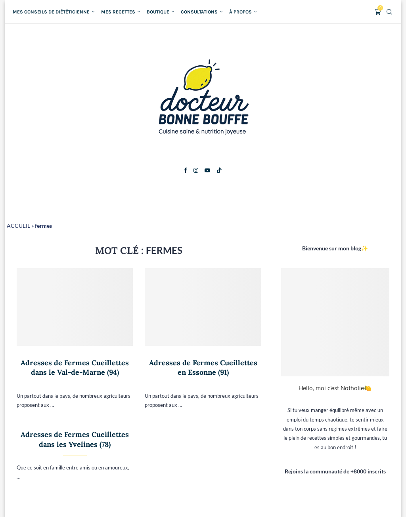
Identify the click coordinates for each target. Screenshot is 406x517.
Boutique (158, 12)
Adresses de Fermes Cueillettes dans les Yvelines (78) (75, 439)
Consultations (199, 12)
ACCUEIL (18, 225)
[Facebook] (185, 170)
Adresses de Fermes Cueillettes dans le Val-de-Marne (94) (75, 367)
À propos (240, 12)
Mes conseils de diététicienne (51, 12)
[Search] (389, 11)
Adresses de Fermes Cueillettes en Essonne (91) (203, 367)
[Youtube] (207, 170)
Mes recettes (118, 12)
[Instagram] (195, 170)
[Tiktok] (219, 170)
